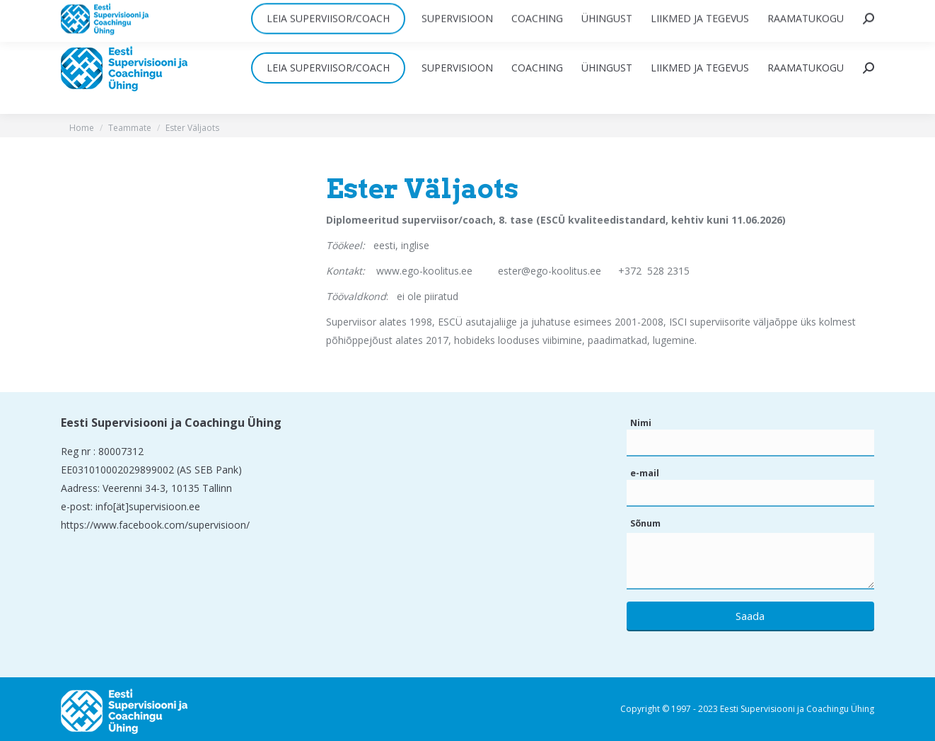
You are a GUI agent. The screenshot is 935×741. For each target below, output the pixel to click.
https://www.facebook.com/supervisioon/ (155, 525)
